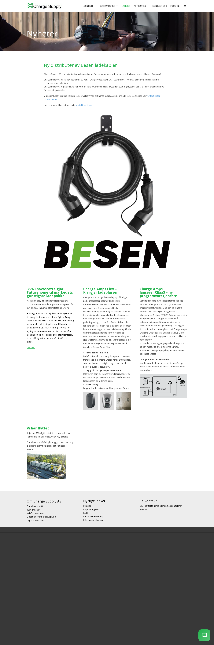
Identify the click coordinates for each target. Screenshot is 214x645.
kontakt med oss (84, 105)
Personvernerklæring (93, 516)
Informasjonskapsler (93, 520)
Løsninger (88, 6)
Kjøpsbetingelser (91, 509)
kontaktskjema (152, 505)
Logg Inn (175, 6)
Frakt (85, 513)
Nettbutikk (140, 6)
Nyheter (126, 6)
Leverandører (107, 6)
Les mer (31, 347)
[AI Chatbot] (204, 635)
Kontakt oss (159, 6)
